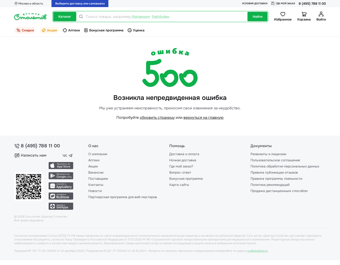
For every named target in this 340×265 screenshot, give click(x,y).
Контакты (95, 185)
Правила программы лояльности (276, 178)
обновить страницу (157, 117)
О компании (97, 154)
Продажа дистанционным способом (279, 191)
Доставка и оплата (184, 154)
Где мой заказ (283, 3)
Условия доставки (254, 3)
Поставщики (98, 178)
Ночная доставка (182, 160)
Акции (93, 166)
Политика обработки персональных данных (285, 166)
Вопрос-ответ (180, 172)
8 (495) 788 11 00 (312, 3)
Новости (95, 191)
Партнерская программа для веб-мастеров (122, 197)
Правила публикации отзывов (274, 172)
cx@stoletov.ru (258, 251)
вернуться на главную (203, 117)
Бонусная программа (186, 178)
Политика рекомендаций (270, 185)
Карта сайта (179, 185)
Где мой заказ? (181, 166)
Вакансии (95, 172)
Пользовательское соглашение (275, 160)
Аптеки (93, 160)
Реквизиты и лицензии (268, 154)
